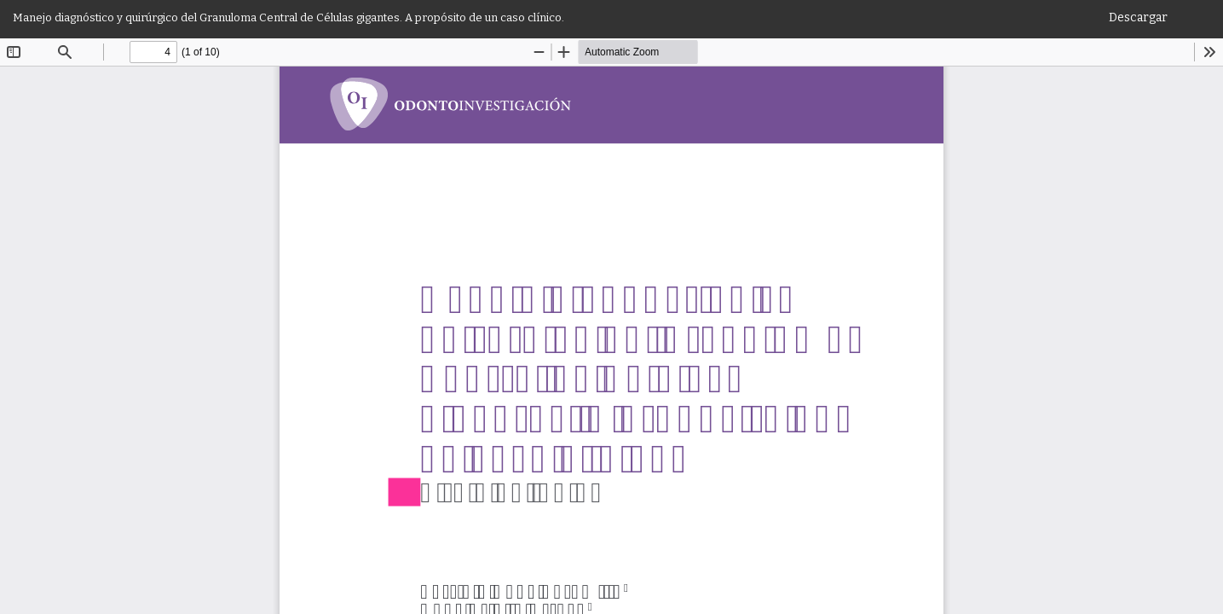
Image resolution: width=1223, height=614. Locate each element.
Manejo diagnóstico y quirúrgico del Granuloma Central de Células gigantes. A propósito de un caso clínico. (288, 17)
